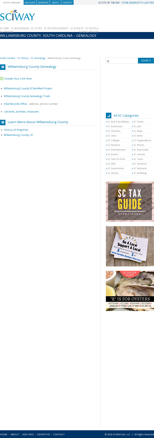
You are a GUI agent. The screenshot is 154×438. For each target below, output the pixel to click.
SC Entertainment (56, 28)
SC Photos (6, 32)
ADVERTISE (43, 434)
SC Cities (36, 28)
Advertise (43, 2)
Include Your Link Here (18, 78)
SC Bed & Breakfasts (118, 121)
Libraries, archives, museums (21, 111)
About (55, 2)
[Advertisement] (126, 31)
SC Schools (139, 154)
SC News (138, 135)
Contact (67, 2)
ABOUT (15, 434)
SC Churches (113, 130)
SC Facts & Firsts (116, 158)
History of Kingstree (16, 130)
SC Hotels (91, 28)
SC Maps (138, 130)
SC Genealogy (38, 58)
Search (146, 60)
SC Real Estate (88, 32)
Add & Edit (30, 2)
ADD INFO (28, 434)
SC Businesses (20, 28)
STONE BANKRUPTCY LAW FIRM (138, 2)
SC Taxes (138, 158)
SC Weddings (140, 172)
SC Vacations (140, 163)
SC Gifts (111, 163)
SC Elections (113, 144)
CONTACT (59, 434)
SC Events (77, 28)
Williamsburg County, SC (18, 135)
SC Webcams (140, 168)
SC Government (115, 168)
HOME (3, 434)
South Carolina (11, 2)
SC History (23, 58)
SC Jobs (4, 28)
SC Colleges (113, 140)
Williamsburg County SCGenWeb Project (28, 88)
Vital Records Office (15, 104)
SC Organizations (142, 140)
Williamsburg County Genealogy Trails (27, 96)
